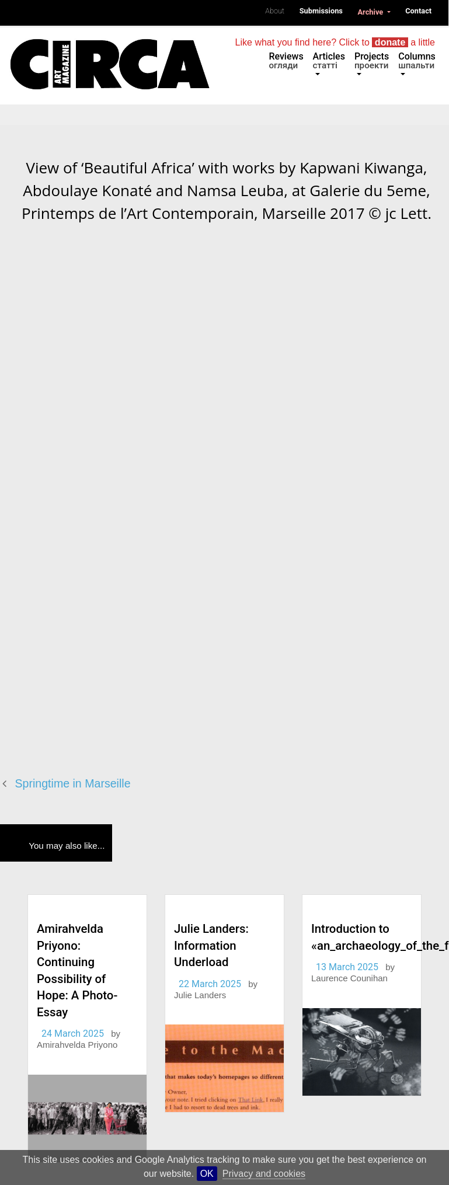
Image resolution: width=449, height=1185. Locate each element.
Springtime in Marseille (73, 783)
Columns (417, 61)
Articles (329, 61)
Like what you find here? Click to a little (335, 42)
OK (207, 1174)
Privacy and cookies (263, 1174)
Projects (371, 61)
